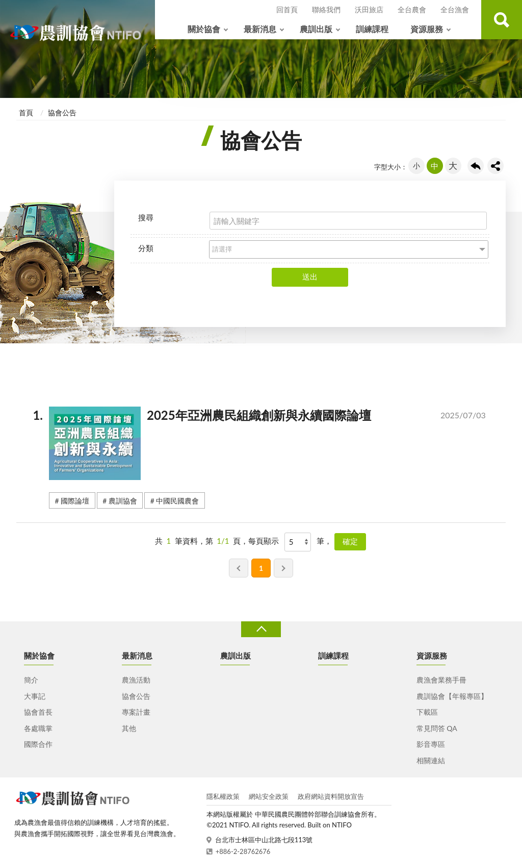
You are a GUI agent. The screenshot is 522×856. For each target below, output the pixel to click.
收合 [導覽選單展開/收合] (261, 629)
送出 (310, 276)
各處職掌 (38, 728)
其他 (129, 728)
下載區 (427, 712)
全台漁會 (454, 9)
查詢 (501, 19)
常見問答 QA (436, 728)
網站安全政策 (269, 796)
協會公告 (62, 112)
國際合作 (38, 744)
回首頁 (287, 9)
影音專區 (430, 744)
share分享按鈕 (495, 166)
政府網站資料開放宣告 (331, 796)
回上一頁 (475, 166)
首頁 (26, 112)
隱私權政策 (223, 796)
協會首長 (38, 712)
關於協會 (204, 29)
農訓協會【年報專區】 (452, 696)
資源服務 (426, 29)
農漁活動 (136, 679)
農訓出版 (316, 29)
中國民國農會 (177, 500)
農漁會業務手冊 (441, 679)
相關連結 (430, 760)
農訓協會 (123, 500)
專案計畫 (136, 712)
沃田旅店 (369, 9)
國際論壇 (75, 500)
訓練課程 (372, 29)
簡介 (31, 679)
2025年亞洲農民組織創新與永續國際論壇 (273, 417)
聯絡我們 (326, 9)
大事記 (34, 696)
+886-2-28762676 (243, 851)
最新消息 (260, 29)
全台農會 (412, 9)
